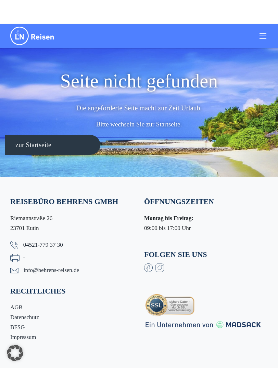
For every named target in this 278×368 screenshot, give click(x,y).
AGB (16, 307)
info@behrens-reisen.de (51, 270)
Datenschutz (24, 317)
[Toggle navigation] (263, 36)
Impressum (23, 337)
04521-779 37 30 (43, 245)
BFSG (17, 327)
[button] (15, 353)
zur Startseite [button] (33, 145)
